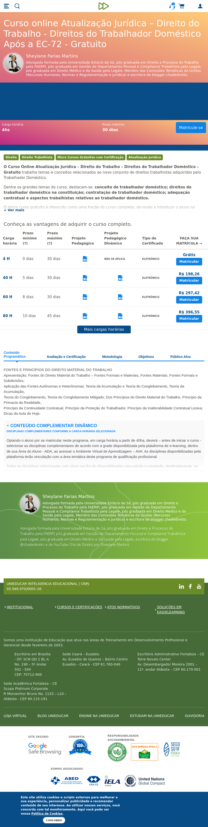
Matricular (189, 261)
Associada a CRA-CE (94, 780)
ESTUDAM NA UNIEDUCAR (152, 716)
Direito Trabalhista (37, 157)
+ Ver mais (14, 210)
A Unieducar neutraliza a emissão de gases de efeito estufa (117, 751)
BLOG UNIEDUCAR (52, 716)
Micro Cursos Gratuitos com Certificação (90, 157)
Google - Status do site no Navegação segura (44, 748)
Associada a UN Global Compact (145, 780)
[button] (7, 6)
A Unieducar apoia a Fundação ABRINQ (145, 751)
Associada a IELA (113, 780)
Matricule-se (191, 127)
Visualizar (85, 259)
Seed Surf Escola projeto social (172, 751)
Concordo (54, 820)
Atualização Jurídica (145, 157)
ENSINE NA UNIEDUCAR (99, 716)
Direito (11, 157)
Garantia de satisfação (80, 747)
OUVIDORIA (194, 716)
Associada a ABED (67, 780)
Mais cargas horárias (104, 329)
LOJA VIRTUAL (15, 716)
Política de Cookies (46, 813)
